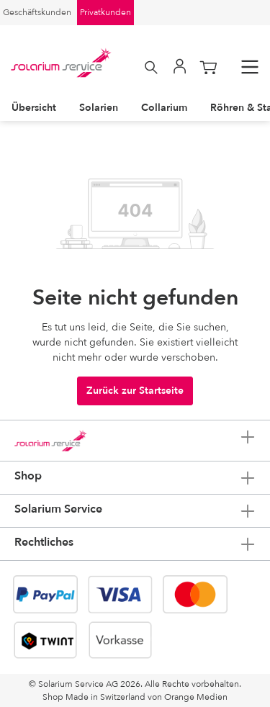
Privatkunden (105, 12)
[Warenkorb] (208, 67)
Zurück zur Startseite (135, 390)
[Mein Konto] (180, 67)
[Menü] (249, 67)
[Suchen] (151, 67)
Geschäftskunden (37, 12)
